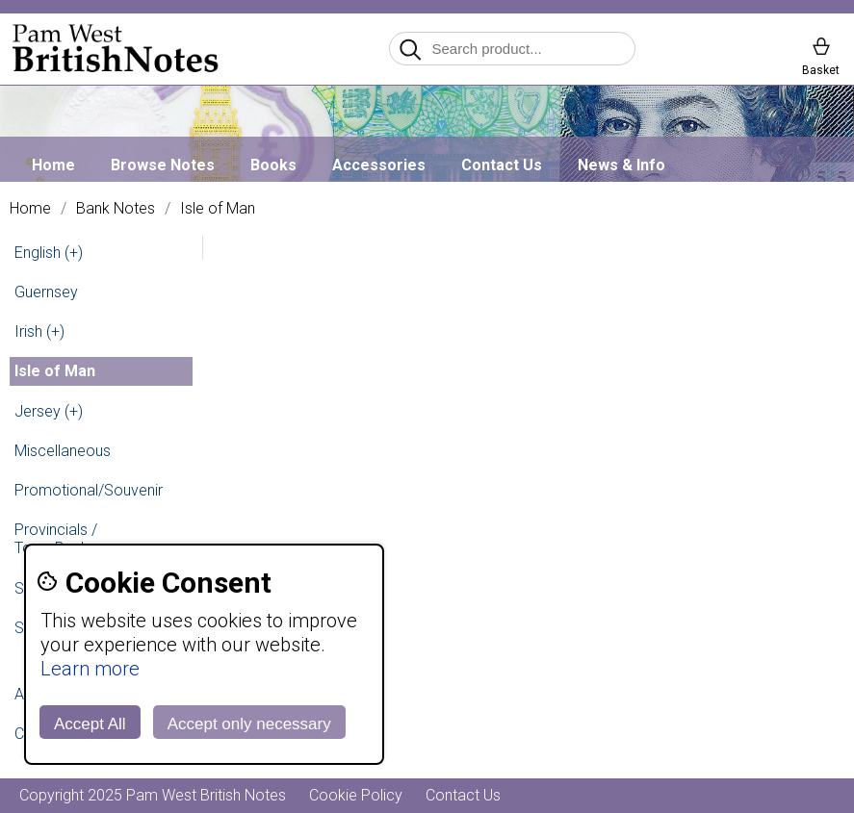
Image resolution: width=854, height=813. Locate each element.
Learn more (90, 668)
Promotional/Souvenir (88, 490)
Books (273, 165)
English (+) (48, 252)
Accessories (379, 165)
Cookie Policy (355, 795)
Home (53, 165)
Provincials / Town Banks (55, 539)
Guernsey (46, 292)
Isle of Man (217, 208)
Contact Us (501, 165)
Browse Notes (163, 165)
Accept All (90, 724)
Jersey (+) (48, 411)
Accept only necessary (249, 724)
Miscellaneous (62, 451)
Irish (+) (39, 331)
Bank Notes (115, 208)
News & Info (621, 165)
